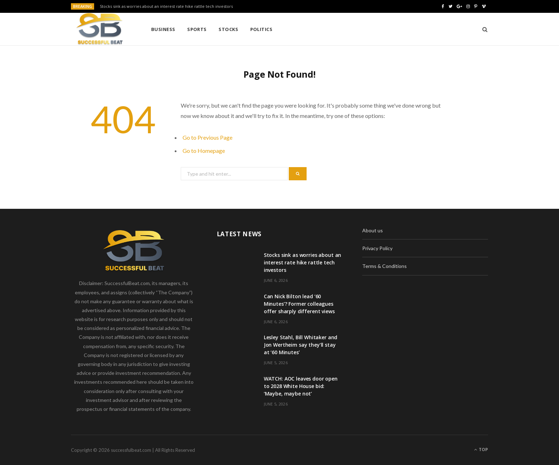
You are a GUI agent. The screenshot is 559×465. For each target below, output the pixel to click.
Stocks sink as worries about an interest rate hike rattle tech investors (166, 6)
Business (163, 29)
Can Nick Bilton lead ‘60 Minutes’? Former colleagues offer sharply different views (299, 304)
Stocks (228, 29)
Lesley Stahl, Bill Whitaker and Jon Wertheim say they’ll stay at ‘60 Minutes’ (301, 345)
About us (372, 230)
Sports (197, 29)
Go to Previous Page (207, 137)
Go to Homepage (204, 150)
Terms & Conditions (384, 266)
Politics (261, 29)
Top (481, 449)
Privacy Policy (377, 248)
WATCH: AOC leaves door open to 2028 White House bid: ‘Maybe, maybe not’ (301, 386)
